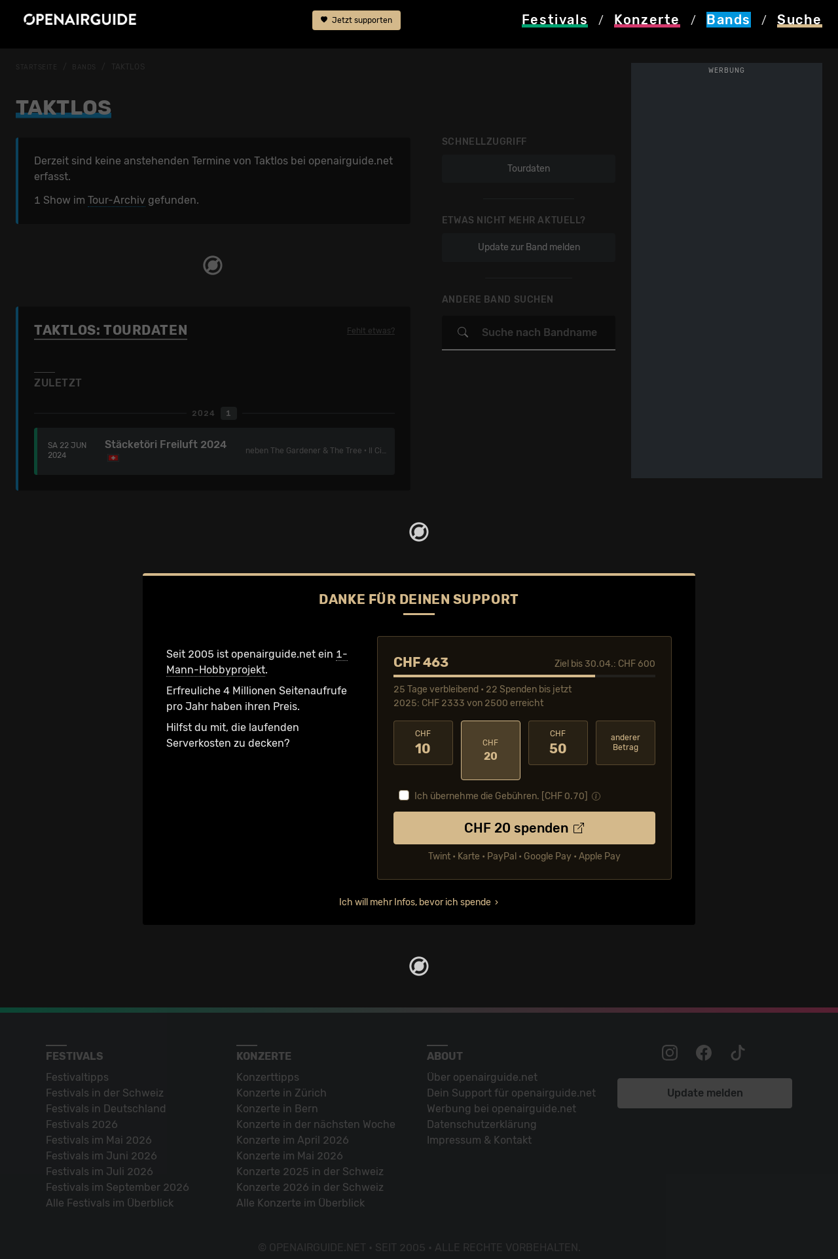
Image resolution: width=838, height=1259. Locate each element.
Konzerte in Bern (277, 1093)
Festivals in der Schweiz (105, 1078)
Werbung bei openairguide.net (501, 1093)
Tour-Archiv (116, 200)
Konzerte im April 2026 (292, 1125)
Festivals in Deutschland (106, 1093)
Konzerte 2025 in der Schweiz (310, 1156)
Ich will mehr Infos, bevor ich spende (415, 887)
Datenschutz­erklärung (482, 1109)
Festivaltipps (77, 1062)
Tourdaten (524, 168)
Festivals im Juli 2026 (99, 1156)
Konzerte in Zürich (281, 1078)
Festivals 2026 (82, 1109)
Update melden (705, 1078)
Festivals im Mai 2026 (99, 1125)
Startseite (40, 66)
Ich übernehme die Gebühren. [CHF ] (501, 781)
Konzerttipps (267, 1062)
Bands (91, 66)
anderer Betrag (625, 742)
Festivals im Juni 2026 (101, 1141)
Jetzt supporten (356, 24)
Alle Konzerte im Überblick (300, 1188)
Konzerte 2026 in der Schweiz (310, 1172)
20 (491, 743)
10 (423, 743)
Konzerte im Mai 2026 (289, 1141)
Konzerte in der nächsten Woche (315, 1109)
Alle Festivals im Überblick (109, 1188)
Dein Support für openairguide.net (511, 1078)
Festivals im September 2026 (117, 1172)
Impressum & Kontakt (479, 1125)
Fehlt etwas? (367, 331)
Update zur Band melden (524, 247)
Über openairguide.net (482, 1062)
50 (558, 743)
